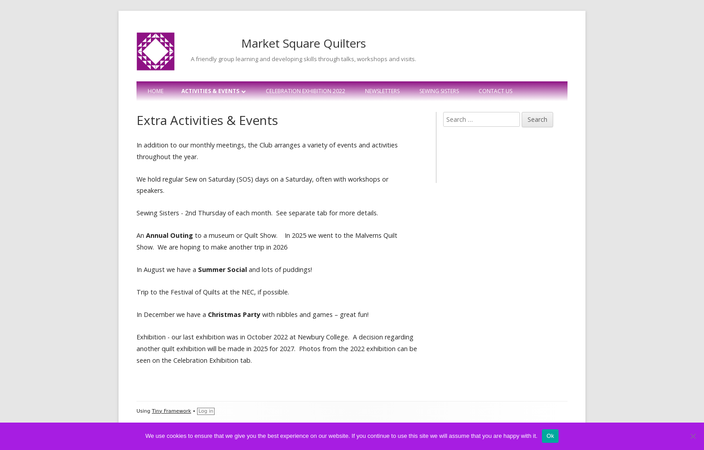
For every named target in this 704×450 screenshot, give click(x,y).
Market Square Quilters (303, 43)
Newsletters (382, 91)
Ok (550, 435)
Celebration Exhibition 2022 (305, 91)
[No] (692, 436)
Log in (205, 411)
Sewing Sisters (439, 91)
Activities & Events (210, 91)
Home (155, 91)
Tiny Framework (171, 411)
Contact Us (495, 91)
